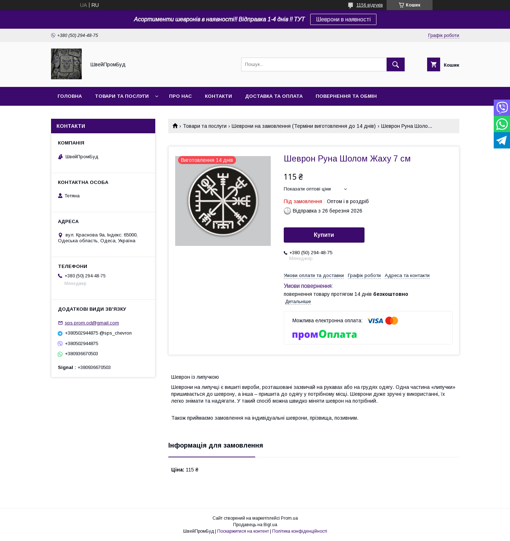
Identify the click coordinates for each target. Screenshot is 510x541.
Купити (324, 235)
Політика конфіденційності (299, 531)
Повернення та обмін (346, 96)
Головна (70, 96)
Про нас (180, 96)
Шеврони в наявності (343, 19)
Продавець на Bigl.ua (255, 524)
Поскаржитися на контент (243, 531)
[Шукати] (396, 64)
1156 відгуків (370, 5)
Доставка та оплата (274, 96)
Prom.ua (289, 518)
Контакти (218, 96)
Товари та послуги (122, 96)
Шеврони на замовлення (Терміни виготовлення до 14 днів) (304, 126)
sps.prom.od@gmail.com (92, 323)
